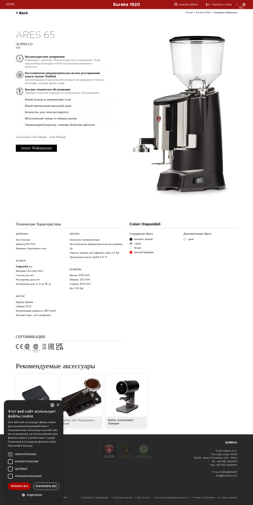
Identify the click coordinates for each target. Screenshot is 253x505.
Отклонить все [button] (46, 486)
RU (241, 8)
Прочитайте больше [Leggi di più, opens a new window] (20, 445)
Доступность (143, 497)
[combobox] (52, 405)
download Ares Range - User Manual (40, 137)
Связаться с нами (221, 4)
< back (22, 13)
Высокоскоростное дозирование (45, 56)
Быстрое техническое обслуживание (47, 89)
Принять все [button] (19, 486)
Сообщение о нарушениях (94, 497)
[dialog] (33, 450)
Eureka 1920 (126, 4)
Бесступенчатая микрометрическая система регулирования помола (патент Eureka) (62, 75)
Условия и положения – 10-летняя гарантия (214, 497)
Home (189, 12)
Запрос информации (36, 148)
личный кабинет (188, 4)
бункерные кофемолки (225, 12)
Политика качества (122, 497)
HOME (10, 4)
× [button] (57, 405)
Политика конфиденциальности (171, 497)
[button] (33, 495)
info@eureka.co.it (226, 475)
